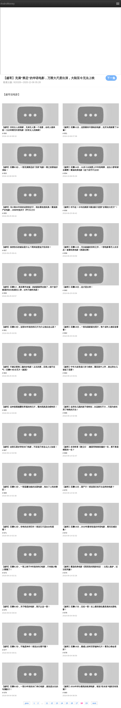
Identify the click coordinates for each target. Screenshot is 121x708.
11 (47, 703)
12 (52, 703)
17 (77, 703)
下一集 (111, 77)
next (94, 703)
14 (62, 703)
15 (67, 703)
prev (27, 703)
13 (57, 703)
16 (72, 703)
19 (86, 703)
